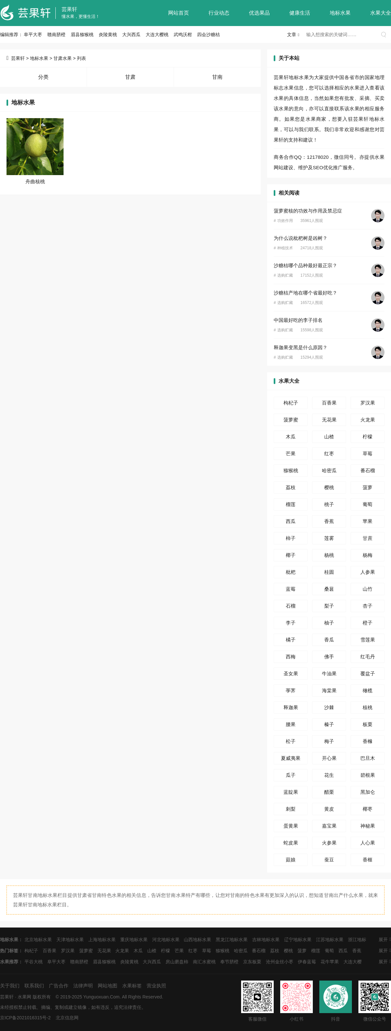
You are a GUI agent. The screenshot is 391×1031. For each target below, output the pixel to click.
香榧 (367, 859)
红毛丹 (367, 656)
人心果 (367, 842)
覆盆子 (367, 673)
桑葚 (329, 589)
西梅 (291, 656)
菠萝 (367, 487)
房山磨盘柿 (177, 961)
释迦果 (290, 707)
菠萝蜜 (290, 419)
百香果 (329, 403)
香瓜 (329, 639)
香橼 (367, 741)
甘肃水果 (62, 58)
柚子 (329, 622)
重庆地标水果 (134, 939)
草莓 (367, 453)
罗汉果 (367, 403)
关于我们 (10, 985)
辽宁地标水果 (297, 939)
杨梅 (367, 555)
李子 (291, 622)
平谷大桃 (33, 961)
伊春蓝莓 (307, 961)
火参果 (329, 842)
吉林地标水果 (266, 939)
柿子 (291, 538)
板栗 (367, 724)
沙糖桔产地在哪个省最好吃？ (305, 293)
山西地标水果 (197, 939)
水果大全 (380, 13)
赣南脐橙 (56, 34)
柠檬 (367, 436)
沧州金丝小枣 (279, 961)
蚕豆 (329, 859)
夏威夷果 (290, 758)
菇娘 (291, 859)
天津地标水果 (70, 939)
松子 (291, 741)
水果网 (24, 996)
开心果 (329, 758)
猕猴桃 (290, 470)
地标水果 (340, 13)
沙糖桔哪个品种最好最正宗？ (305, 265)
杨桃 (329, 555)
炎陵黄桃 (108, 34)
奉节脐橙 (229, 961)
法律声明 (83, 985)
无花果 (329, 419)
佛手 (329, 656)
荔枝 (291, 487)
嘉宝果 (329, 826)
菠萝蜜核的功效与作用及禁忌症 (308, 210)
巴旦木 (367, 758)
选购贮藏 (285, 275)
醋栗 (329, 792)
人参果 (367, 572)
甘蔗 (367, 538)
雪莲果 (367, 639)
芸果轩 (69, 9)
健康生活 (299, 13)
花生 (329, 775)
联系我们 (34, 985)
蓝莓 (291, 589)
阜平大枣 (33, 34)
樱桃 (329, 487)
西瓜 (291, 521)
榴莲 (291, 504)
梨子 (329, 606)
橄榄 (367, 690)
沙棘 (329, 707)
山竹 (367, 589)
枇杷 (291, 572)
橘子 (291, 639)
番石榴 (367, 470)
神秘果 (367, 826)
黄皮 (329, 809)
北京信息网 (67, 1017)
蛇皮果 (290, 842)
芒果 (291, 453)
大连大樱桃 (157, 34)
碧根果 (367, 775)
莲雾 (329, 538)
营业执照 (156, 985)
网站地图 (107, 985)
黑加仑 (367, 792)
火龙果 (367, 419)
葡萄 (367, 504)
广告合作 (58, 985)
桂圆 (329, 572)
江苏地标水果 (329, 939)
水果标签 (132, 985)
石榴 (291, 606)
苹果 (367, 521)
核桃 (367, 707)
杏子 (367, 606)
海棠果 (329, 690)
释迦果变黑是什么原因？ (300, 347)
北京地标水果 (38, 939)
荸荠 (291, 690)
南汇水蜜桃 (204, 961)
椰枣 (367, 809)
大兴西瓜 (131, 34)
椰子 (291, 555)
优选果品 (259, 13)
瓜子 (291, 775)
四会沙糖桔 (208, 34)
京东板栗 (252, 961)
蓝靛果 (290, 792)
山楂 (329, 436)
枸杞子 (290, 403)
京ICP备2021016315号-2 (25, 1017)
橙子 (367, 622)
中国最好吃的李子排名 (298, 320)
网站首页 (178, 13)
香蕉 (329, 521)
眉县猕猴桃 (82, 34)
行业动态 (219, 13)
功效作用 (285, 220)
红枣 (329, 453)
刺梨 (291, 809)
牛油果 (329, 673)
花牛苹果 (330, 961)
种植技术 (285, 248)
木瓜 (291, 436)
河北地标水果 (166, 939)
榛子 (329, 724)
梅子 (329, 741)
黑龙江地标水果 (232, 939)
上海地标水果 (102, 939)
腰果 (291, 724)
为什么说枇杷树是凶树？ (300, 238)
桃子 (329, 504)
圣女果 (290, 673)
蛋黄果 (290, 826)
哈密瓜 (329, 470)
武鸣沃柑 (183, 34)
